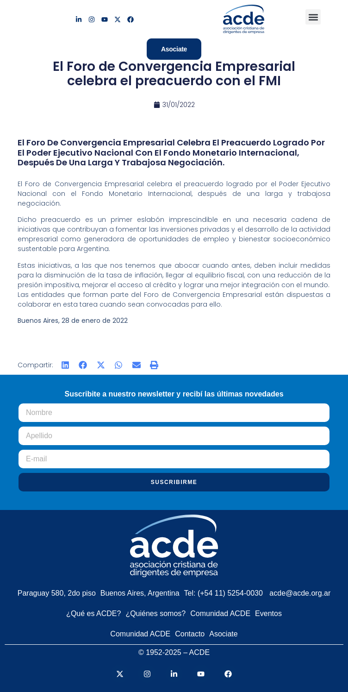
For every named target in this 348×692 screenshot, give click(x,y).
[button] (313, 17)
